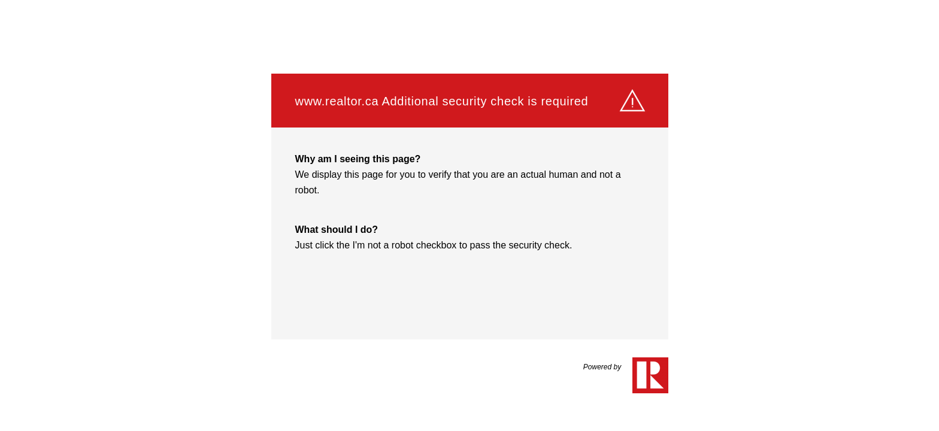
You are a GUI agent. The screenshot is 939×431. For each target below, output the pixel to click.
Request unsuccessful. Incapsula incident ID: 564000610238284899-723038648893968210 (469, 215)
